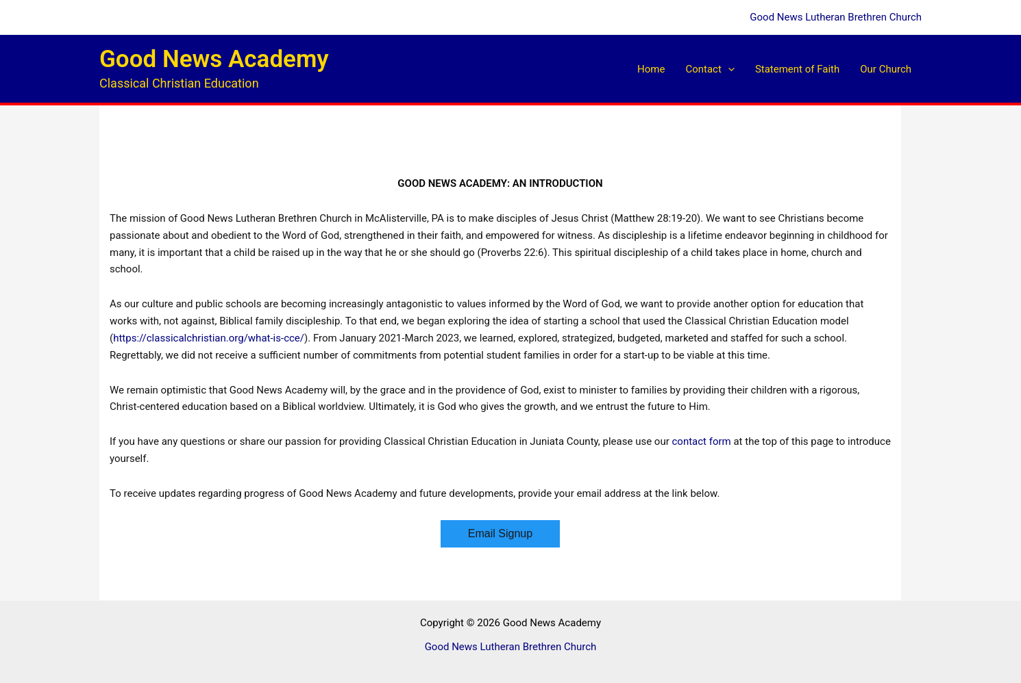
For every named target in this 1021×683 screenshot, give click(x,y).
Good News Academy (214, 59)
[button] (728, 69)
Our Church (885, 69)
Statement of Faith (797, 69)
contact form (701, 441)
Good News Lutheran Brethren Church (836, 17)
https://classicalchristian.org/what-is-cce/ (208, 338)
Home (651, 69)
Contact (709, 69)
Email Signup (500, 533)
